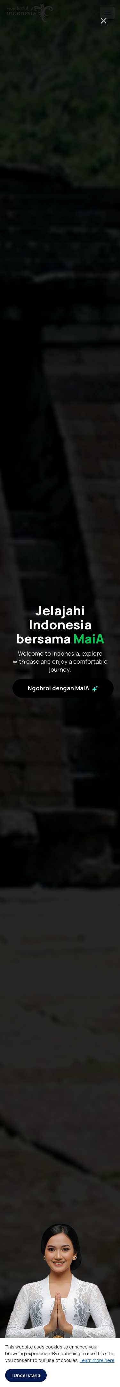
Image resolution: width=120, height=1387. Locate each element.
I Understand (26, 1375)
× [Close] (103, 20)
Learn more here (97, 1360)
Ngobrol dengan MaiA (63, 688)
